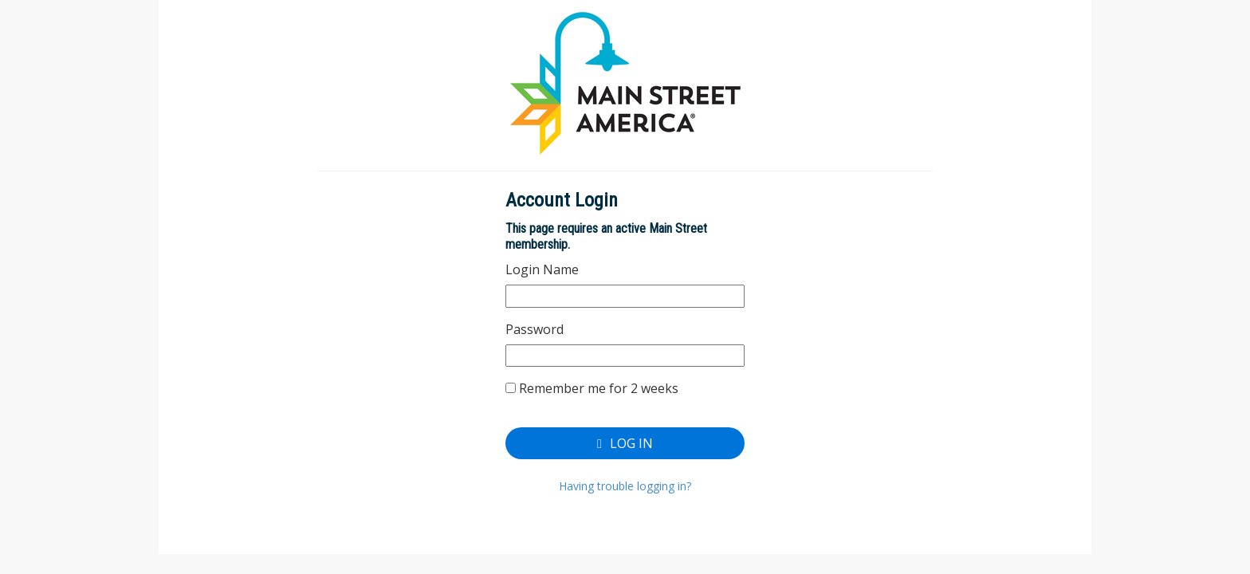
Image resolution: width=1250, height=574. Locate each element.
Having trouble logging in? (625, 485)
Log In (625, 443)
